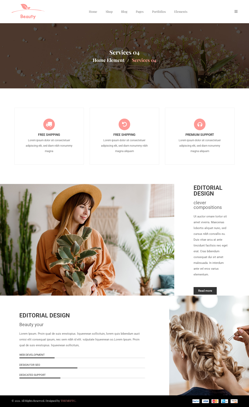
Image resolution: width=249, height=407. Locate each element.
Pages (140, 11)
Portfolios (159, 11)
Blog (124, 11)
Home (93, 11)
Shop (109, 11)
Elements (180, 11)
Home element (108, 60)
